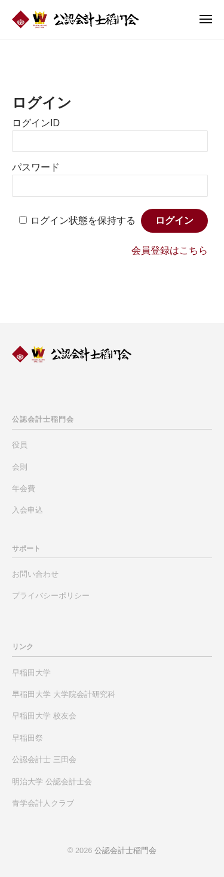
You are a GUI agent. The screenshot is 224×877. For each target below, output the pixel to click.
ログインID (36, 123)
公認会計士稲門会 (125, 850)
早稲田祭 (27, 737)
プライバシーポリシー (51, 595)
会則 (19, 466)
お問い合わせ (35, 574)
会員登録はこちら (169, 250)
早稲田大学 (31, 672)
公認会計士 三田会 (44, 759)
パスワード (36, 167)
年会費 (23, 488)
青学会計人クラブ (43, 803)
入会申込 (27, 510)
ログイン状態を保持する (83, 220)
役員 (19, 444)
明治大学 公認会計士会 (52, 781)
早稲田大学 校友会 (44, 715)
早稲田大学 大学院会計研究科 (63, 694)
